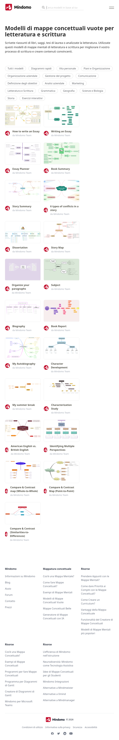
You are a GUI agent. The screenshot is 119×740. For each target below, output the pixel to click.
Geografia (69, 90)
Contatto (10, 601)
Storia (11, 98)
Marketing (78, 83)
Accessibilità (91, 727)
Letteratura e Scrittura (20, 90)
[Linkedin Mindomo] (64, 733)
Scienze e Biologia (92, 90)
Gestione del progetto (58, 76)
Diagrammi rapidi (41, 68)
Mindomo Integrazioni (56, 681)
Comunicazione (87, 76)
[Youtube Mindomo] (71, 733)
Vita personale (67, 68)
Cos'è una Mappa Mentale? (58, 576)
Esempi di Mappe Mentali (57, 592)
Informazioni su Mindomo (20, 576)
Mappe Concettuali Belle (57, 608)
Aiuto (8, 588)
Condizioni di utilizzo (32, 727)
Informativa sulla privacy (57, 727)
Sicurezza (77, 727)
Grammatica (48, 90)
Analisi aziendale (54, 83)
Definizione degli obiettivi (22, 83)
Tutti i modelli (15, 68)
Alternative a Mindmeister (58, 687)
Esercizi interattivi (32, 98)
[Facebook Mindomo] (52, 733)
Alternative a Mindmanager (59, 700)
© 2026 (59, 719)
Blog (7, 582)
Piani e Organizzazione (97, 68)
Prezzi (8, 607)
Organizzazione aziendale (22, 76)
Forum (9, 595)
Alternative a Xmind (54, 694)
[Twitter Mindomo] (58, 733)
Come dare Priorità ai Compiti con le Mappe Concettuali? (93, 589)
